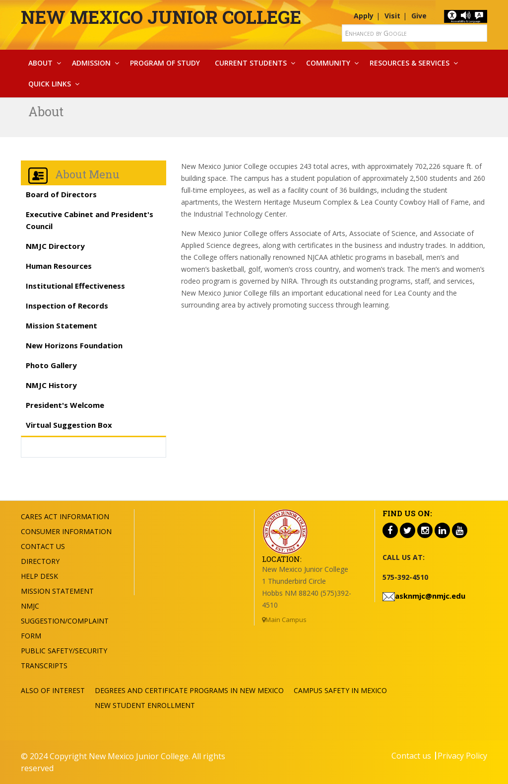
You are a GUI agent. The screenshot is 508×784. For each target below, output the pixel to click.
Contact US (43, 546)
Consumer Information (66, 531)
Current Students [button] (251, 63)
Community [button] (328, 63)
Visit (392, 15)
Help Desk (39, 576)
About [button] (40, 63)
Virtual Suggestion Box (69, 425)
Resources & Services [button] (409, 63)
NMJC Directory (55, 246)
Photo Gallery (51, 365)
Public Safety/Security (64, 650)
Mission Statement (61, 325)
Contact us (411, 756)
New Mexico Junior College (161, 17)
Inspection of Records (67, 306)
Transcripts (44, 665)
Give (419, 15)
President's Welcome (65, 405)
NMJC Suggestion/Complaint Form (65, 620)
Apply (364, 15)
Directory (40, 561)
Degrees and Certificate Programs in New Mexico (189, 690)
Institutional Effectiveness (75, 286)
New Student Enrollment (145, 705)
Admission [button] (91, 63)
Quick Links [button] (49, 83)
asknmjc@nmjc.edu (430, 596)
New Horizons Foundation (74, 345)
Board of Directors (61, 194)
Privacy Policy (462, 756)
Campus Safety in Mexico (340, 690)
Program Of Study (165, 63)
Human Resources (59, 266)
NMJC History (51, 385)
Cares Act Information (65, 516)
